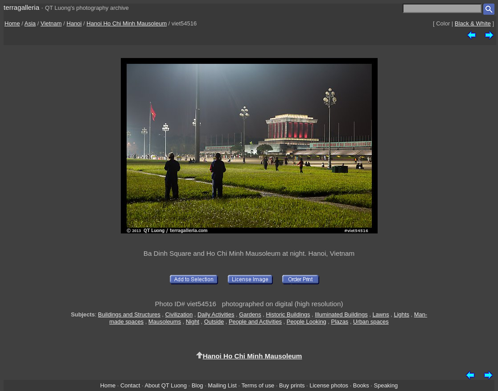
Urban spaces (371, 321)
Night (192, 321)
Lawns (380, 314)
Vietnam (51, 23)
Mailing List (222, 385)
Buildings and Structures (129, 314)
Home (12, 23)
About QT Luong (165, 385)
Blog (197, 385)
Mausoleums (164, 321)
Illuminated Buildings (341, 314)
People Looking (306, 321)
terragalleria (21, 7)
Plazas (340, 321)
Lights (401, 314)
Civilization (179, 314)
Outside (214, 321)
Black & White (473, 23)
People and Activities (255, 321)
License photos (328, 385)
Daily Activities (216, 314)
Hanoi (74, 23)
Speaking (386, 385)
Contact (130, 385)
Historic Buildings (288, 314)
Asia (30, 23)
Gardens (250, 314)
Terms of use (257, 385)
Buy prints (292, 385)
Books (361, 385)
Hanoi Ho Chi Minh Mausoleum (126, 23)
